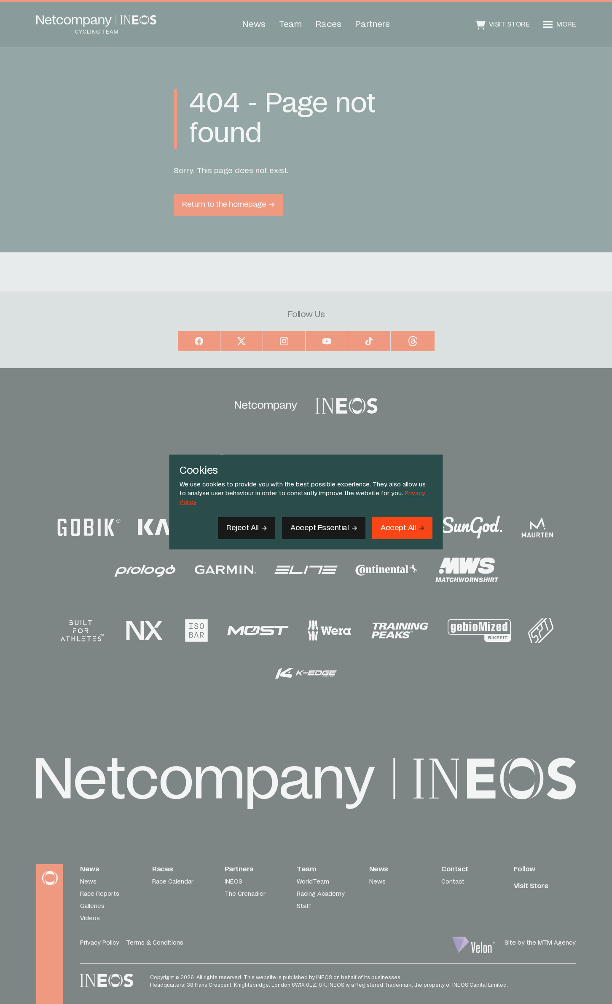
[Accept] (402, 528)
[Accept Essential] (323, 528)
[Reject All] (246, 528)
